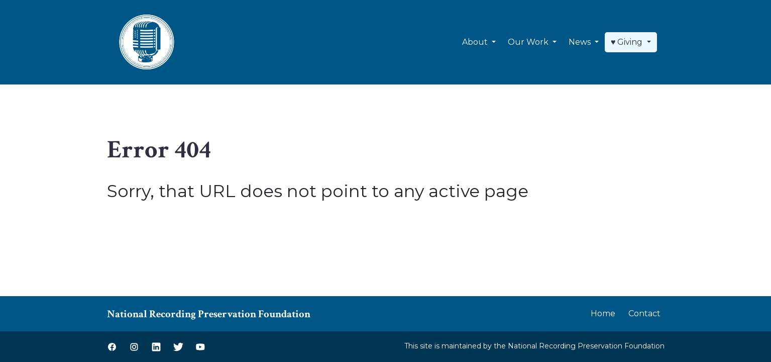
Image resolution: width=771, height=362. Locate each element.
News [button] (581, 42)
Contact (644, 313)
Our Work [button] (529, 42)
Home (603, 313)
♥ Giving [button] (628, 42)
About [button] (476, 42)
